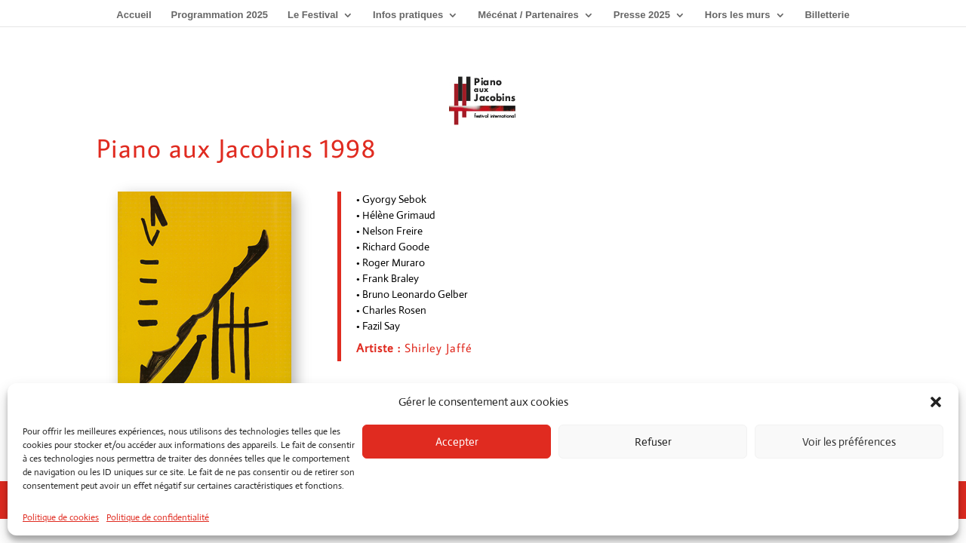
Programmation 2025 (219, 15)
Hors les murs (738, 15)
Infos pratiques (408, 15)
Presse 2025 (642, 15)
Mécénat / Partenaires (528, 15)
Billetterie (826, 15)
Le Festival (313, 15)
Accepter (456, 441)
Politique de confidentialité (157, 517)
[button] (935, 402)
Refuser (653, 441)
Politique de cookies (61, 517)
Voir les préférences (849, 441)
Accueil (133, 15)
